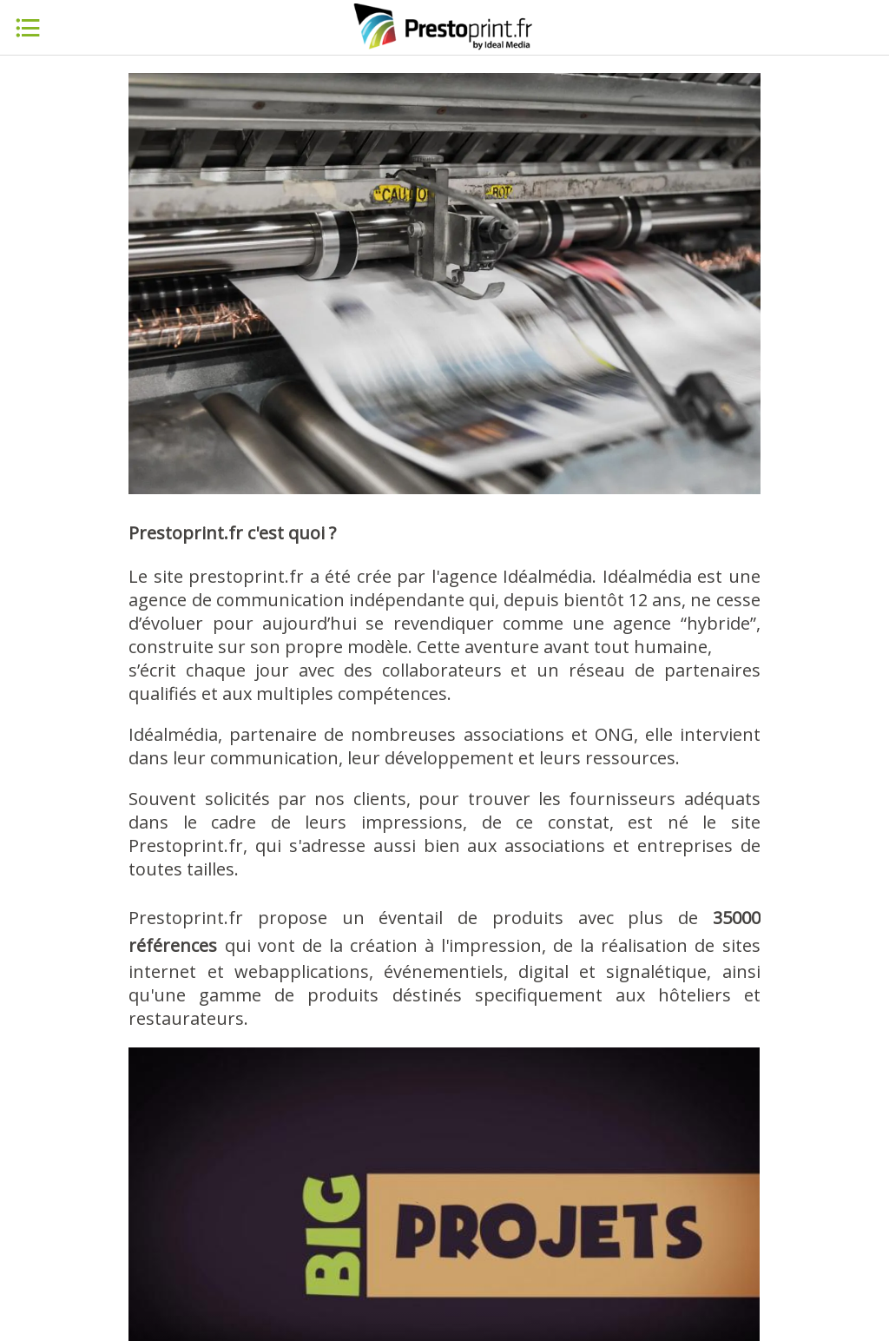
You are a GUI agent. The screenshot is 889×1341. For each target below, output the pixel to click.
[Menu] (28, 28)
